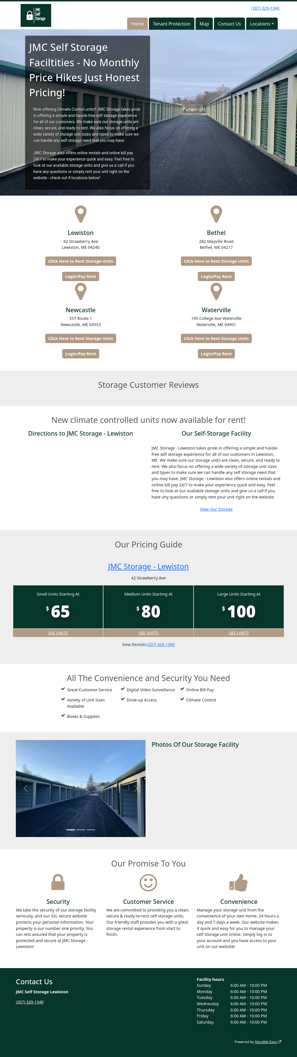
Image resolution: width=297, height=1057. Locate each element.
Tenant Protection (171, 24)
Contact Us (229, 24)
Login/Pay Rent (80, 276)
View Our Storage (216, 509)
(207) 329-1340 (265, 8)
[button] (25, 788)
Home (137, 24)
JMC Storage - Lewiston (148, 566)
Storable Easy (267, 1041)
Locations (260, 24)
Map (204, 24)
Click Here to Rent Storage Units (80, 261)
